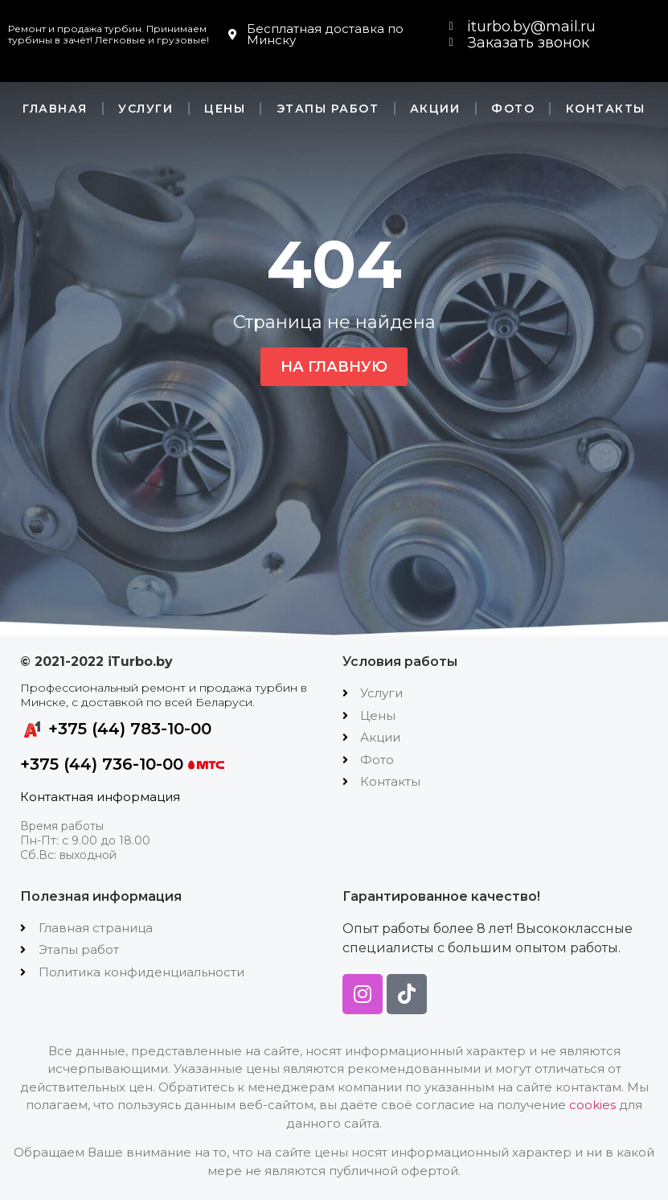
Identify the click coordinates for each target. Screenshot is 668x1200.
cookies (592, 1104)
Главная (55, 108)
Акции (435, 108)
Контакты (605, 108)
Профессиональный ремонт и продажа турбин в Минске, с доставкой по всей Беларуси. (163, 694)
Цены (224, 108)
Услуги (145, 108)
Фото (513, 108)
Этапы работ (328, 108)
